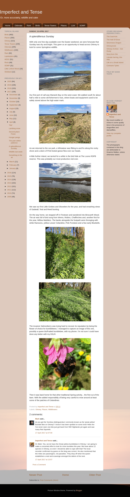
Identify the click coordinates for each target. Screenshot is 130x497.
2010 (9, 193)
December (13, 95)
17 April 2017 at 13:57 (43, 460)
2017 (9, 92)
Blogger (79, 490)
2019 (9, 85)
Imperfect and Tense (21, 12)
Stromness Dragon (114, 43)
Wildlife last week (15, 152)
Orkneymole (111, 46)
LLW (73, 25)
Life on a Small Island (115, 62)
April (11, 122)
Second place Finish (14, 133)
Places (64, 25)
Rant (29, 25)
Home (7, 25)
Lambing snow (14, 128)
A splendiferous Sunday (15, 147)
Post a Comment (39, 465)
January (12, 168)
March (12, 162)
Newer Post (35, 475)
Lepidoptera (9, 56)
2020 (9, 81)
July (11, 112)
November (13, 98)
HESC (7, 59)
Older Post (95, 475)
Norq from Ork (112, 54)
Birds (37, 25)
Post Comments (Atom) (49, 480)
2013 (9, 183)
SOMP (82, 25)
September (13, 105)
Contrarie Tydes (113, 66)
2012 (9, 186)
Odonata (18, 25)
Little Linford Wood (12, 69)
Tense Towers (50, 25)
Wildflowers (52, 409)
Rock (7, 62)
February (13, 165)
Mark (37, 419)
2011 (9, 190)
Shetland (8, 72)
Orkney (38, 409)
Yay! (10, 125)
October (12, 102)
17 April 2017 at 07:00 (43, 433)
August (12, 108)
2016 (9, 173)
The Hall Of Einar (113, 40)
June (11, 115)
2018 (9, 88)
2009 (9, 197)
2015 (9, 176)
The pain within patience (15, 142)
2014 (9, 180)
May (11, 119)
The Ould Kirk (112, 37)
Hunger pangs (14, 137)
